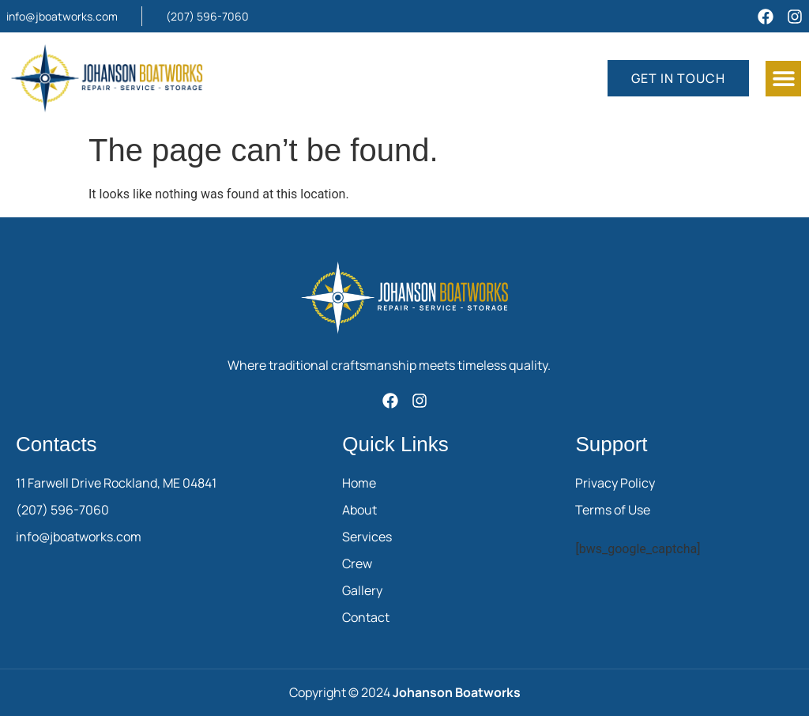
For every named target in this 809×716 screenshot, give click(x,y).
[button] (783, 78)
